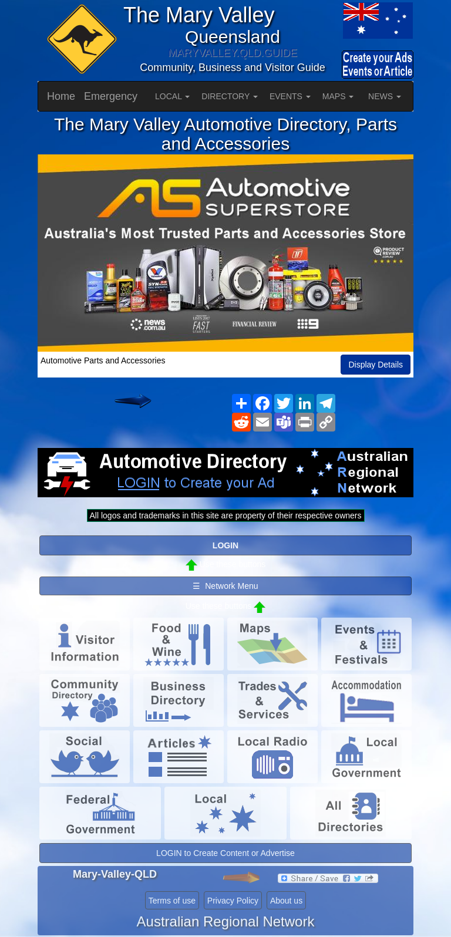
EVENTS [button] (290, 96)
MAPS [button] (338, 96)
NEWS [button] (384, 96)
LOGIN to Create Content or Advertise (225, 853)
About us (286, 900)
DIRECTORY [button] (229, 96)
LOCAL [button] (172, 96)
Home (61, 96)
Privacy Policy (232, 900)
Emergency (110, 96)
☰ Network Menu (225, 586)
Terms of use (172, 900)
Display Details (375, 364)
